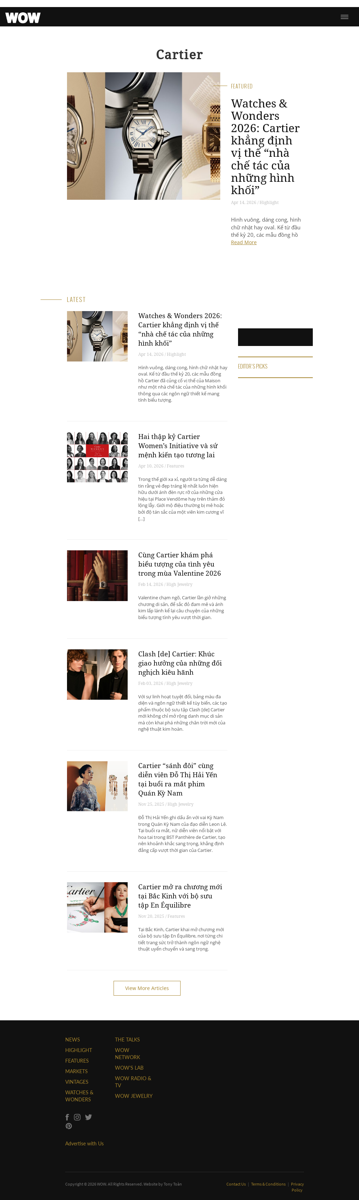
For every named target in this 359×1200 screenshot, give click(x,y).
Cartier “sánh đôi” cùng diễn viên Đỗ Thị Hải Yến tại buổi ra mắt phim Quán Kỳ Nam (177, 779)
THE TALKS (127, 1040)
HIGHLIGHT (78, 1050)
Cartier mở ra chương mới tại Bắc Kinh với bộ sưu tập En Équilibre (180, 896)
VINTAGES (77, 1082)
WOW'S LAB (129, 1068)
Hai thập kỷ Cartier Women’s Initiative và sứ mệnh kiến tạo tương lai (178, 445)
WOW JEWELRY (134, 1096)
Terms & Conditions (269, 1184)
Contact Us (236, 1184)
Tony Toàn (173, 1184)
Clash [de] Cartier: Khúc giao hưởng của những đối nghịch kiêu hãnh (180, 663)
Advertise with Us (84, 1143)
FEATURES (77, 1061)
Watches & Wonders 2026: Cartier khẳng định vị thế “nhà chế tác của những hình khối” (265, 146)
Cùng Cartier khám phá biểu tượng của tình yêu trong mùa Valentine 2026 (179, 564)
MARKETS (76, 1071)
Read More (244, 242)
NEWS (72, 1040)
